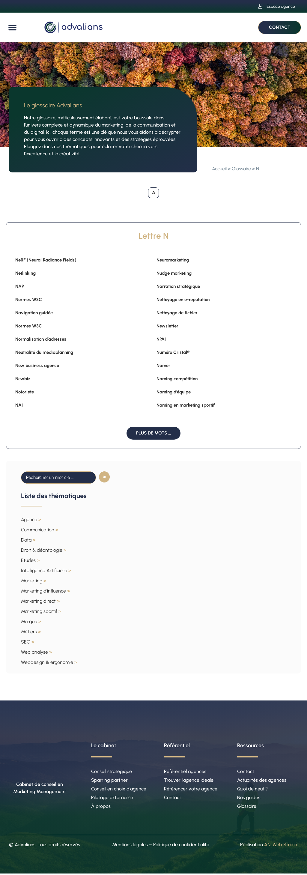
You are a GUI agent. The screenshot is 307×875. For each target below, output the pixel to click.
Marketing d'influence (45, 591)
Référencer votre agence (190, 789)
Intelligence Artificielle (46, 570)
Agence (31, 519)
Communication (39, 530)
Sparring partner (109, 780)
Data (28, 540)
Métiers (31, 632)
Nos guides (248, 798)
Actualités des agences (261, 780)
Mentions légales (130, 846)
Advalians (25, 846)
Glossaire (241, 169)
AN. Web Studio (280, 846)
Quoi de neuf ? (252, 789)
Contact (172, 798)
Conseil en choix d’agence (118, 789)
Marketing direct (40, 601)
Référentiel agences (185, 771)
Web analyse (36, 652)
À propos (101, 807)
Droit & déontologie (43, 550)
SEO (27, 642)
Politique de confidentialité (181, 846)
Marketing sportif (41, 611)
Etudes (30, 560)
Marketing (33, 581)
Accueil (219, 169)
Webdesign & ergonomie (49, 662)
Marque (31, 621)
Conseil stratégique (111, 771)
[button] (12, 27)
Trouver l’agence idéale (188, 780)
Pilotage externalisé (112, 798)
